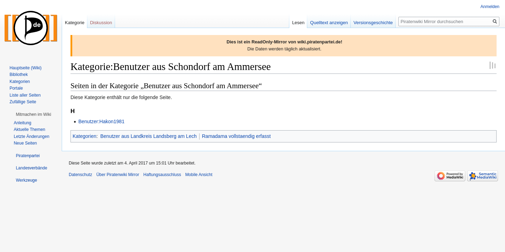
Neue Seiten (25, 143)
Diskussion (101, 22)
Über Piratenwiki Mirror (117, 174)
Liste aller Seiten (25, 95)
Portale (16, 88)
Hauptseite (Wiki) (25, 67)
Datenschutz (80, 174)
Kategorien (84, 136)
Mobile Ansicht (198, 174)
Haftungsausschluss (162, 174)
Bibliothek (18, 74)
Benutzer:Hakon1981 (101, 121)
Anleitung (22, 122)
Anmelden (489, 6)
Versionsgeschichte (373, 22)
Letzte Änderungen (31, 136)
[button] (33, 114)
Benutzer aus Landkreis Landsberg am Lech (148, 136)
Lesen (298, 22)
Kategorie (75, 22)
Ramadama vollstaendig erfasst (236, 136)
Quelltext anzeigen (329, 22)
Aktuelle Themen (29, 129)
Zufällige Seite (22, 101)
